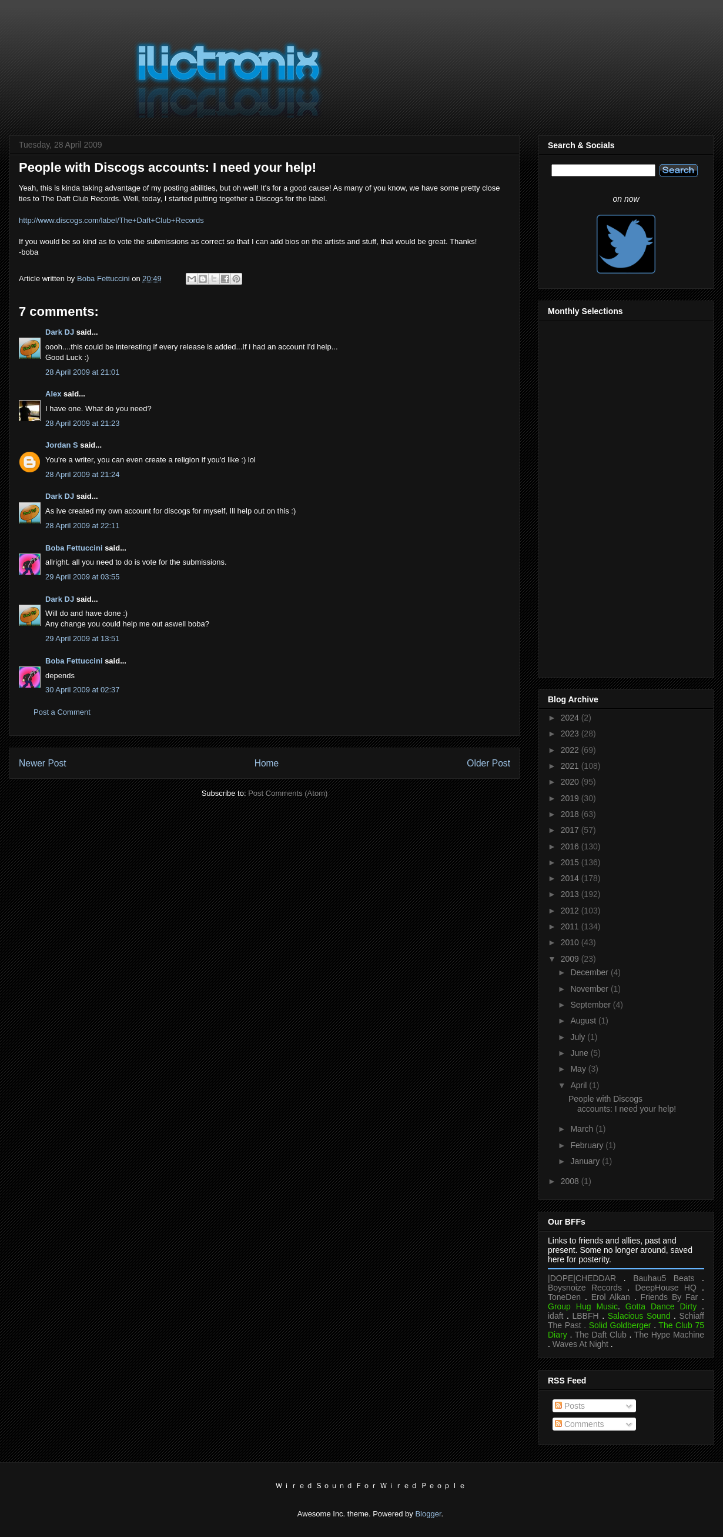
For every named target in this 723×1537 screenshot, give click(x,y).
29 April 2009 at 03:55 (82, 576)
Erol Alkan (610, 1297)
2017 (571, 830)
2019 (571, 798)
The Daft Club (601, 1334)
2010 (571, 942)
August (584, 1020)
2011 (571, 926)
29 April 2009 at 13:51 (82, 638)
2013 (571, 894)
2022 (571, 750)
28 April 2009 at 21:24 (82, 474)
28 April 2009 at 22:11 (82, 525)
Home (267, 763)
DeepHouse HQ (666, 1287)
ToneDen (564, 1297)
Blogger (428, 1513)
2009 (571, 958)
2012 (571, 910)
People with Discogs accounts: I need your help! (622, 1103)
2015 (571, 862)
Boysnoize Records (585, 1287)
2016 (571, 846)
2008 (571, 1181)
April (579, 1085)
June (580, 1053)
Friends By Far (669, 1297)
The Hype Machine (669, 1334)
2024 (571, 717)
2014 (571, 878)
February (587, 1145)
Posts (570, 1406)
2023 (571, 733)
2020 (571, 781)
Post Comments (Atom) (287, 793)
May (579, 1068)
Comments (579, 1424)
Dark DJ (59, 332)
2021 (571, 766)
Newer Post (42, 763)
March (582, 1128)
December (590, 972)
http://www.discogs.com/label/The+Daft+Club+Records (111, 220)
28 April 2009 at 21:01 (82, 372)
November (590, 988)
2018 (571, 814)
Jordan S (61, 445)
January (586, 1161)
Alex (53, 393)
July (578, 1037)
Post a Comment (62, 712)
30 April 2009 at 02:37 (82, 689)
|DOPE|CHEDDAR (582, 1278)
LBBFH (586, 1316)
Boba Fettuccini (74, 548)
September (591, 1004)
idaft (555, 1316)
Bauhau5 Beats (663, 1278)
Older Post (488, 763)
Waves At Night (580, 1344)
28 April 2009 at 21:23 (82, 423)
